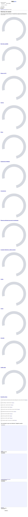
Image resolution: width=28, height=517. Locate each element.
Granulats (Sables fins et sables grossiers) (5, 479)
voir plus (2, 14)
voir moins (4, 14)
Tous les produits (2, 6)
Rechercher (6, 510)
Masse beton (2, 507)
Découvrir (13, 402)
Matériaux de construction (4, 9)
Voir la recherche (3, 481)
